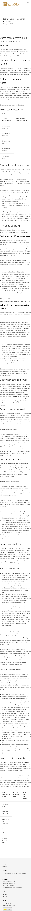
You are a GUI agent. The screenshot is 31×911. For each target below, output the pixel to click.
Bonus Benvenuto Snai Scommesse (9, 568)
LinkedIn (4, 896)
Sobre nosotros (6, 863)
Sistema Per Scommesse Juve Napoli (10, 669)
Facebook (4, 894)
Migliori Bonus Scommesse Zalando (10, 481)
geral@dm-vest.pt (10, 881)
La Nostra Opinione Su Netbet (8, 429)
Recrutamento (6, 865)
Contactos (5, 866)
